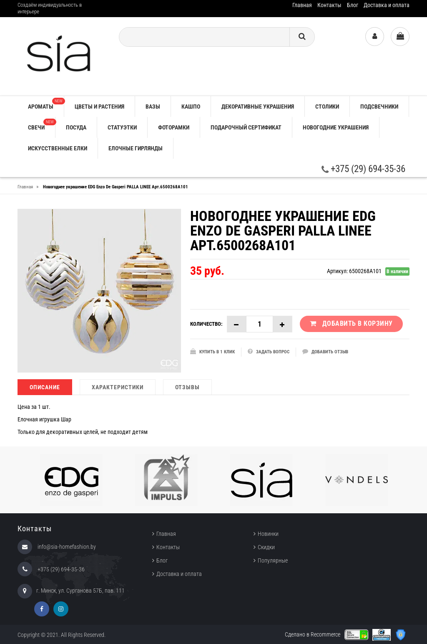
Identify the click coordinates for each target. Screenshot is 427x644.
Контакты (329, 5)
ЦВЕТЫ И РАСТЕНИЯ (99, 106)
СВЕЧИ (41, 125)
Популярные (273, 560)
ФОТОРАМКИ (173, 127)
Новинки (268, 533)
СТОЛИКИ (327, 106)
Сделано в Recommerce (312, 634)
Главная (302, 5)
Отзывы (187, 387)
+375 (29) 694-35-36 (363, 169)
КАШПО (190, 106)
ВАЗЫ (153, 106)
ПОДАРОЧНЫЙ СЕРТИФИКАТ (246, 127)
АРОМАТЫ (46, 104)
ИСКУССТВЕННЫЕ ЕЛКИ (57, 148)
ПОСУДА (76, 127)
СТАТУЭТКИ (122, 127)
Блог (352, 5)
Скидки (266, 547)
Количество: (206, 324)
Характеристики (117, 387)
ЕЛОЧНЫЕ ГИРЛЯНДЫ (135, 148)
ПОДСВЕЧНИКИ (379, 106)
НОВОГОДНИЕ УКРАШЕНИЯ (336, 127)
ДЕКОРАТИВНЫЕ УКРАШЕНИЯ (257, 106)
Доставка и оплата (386, 5)
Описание (45, 387)
